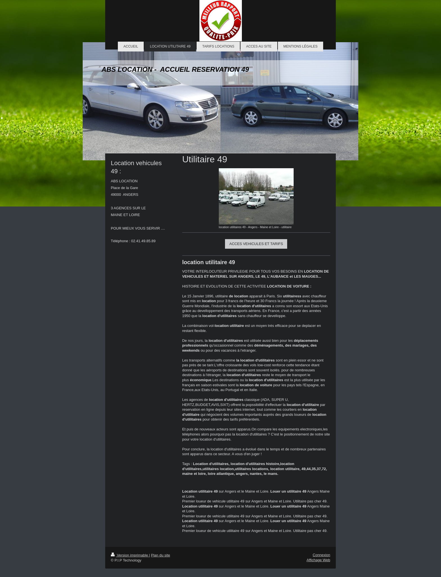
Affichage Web (318, 560)
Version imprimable (130, 555)
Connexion (321, 555)
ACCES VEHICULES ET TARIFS (256, 244)
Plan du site (160, 555)
